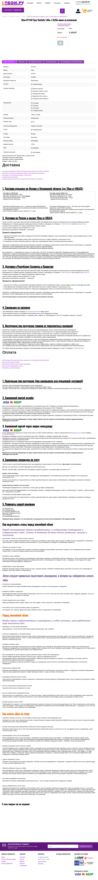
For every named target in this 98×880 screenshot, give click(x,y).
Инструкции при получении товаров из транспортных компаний (22, 179)
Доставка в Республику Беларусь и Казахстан (16, 175)
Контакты (41, 863)
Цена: (59, 32)
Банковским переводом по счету (12, 366)
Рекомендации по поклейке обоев (71, 62)
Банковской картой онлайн (11, 362)
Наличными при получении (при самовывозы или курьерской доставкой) (25, 360)
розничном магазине (33, 311)
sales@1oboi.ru (82, 224)
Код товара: (61, 28)
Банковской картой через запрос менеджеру (16, 364)
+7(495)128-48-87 (65, 224)
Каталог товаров (13, 10)
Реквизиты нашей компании (11, 368)
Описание (21, 62)
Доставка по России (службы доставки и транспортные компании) (23, 173)
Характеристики (9, 62)
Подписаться (85, 846)
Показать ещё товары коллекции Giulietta (64, 24)
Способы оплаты (51, 62)
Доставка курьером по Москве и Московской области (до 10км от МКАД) (25, 171)
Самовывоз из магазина (10, 177)
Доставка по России (35, 62)
